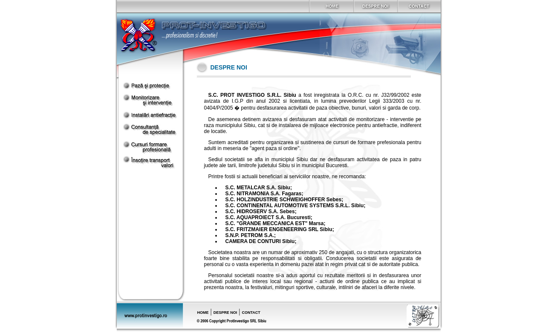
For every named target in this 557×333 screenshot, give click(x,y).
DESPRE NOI (225, 312)
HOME (203, 312)
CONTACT (251, 312)
